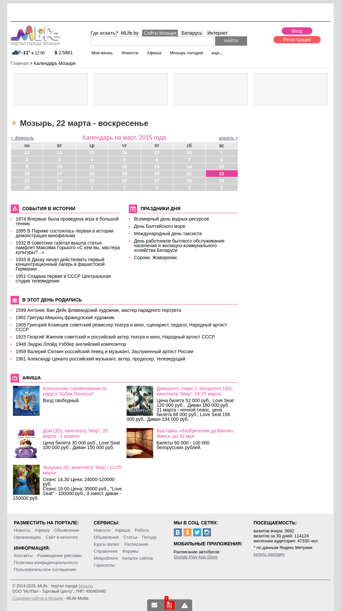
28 (189, 152)
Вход (297, 31)
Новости (130, 53)
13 (157, 166)
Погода (149, 537)
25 (92, 152)
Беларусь (191, 33)
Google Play (185, 556)
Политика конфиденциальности (46, 562)
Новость (22, 530)
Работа (142, 530)
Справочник (106, 551)
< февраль (22, 138)
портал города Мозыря (36, 41)
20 (157, 173)
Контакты (23, 555)
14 (189, 166)
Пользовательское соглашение (45, 569)
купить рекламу (269, 554)
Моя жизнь (102, 53)
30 (27, 187)
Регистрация (297, 39)
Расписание (136, 544)
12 (124, 166)
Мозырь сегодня (186, 53)
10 (59, 166)
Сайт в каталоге (62, 537)
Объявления (106, 537)
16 (27, 173)
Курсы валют (107, 544)
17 (59, 173)
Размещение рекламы (59, 555)
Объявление (66, 530)
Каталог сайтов (138, 558)
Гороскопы (104, 565)
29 (221, 180)
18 (92, 173)
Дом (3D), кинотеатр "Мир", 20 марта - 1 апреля (75, 433)
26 (124, 152)
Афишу (42, 530)
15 (221, 166)
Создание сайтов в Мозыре (37, 598)
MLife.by (130, 33)
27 (157, 152)
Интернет (217, 33)
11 (92, 166)
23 (27, 152)
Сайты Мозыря (160, 33)
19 (124, 173)
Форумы (130, 551)
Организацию (27, 537)
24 (59, 152)
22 (221, 173)
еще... (216, 53)
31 (59, 187)
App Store (207, 556)
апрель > (228, 138)
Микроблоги (106, 558)
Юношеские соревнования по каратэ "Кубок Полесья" (75, 391)
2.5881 (64, 52)
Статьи (131, 537)
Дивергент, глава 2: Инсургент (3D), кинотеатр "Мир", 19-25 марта (195, 391)
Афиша (154, 53)
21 (189, 173)
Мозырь (86, 586)
